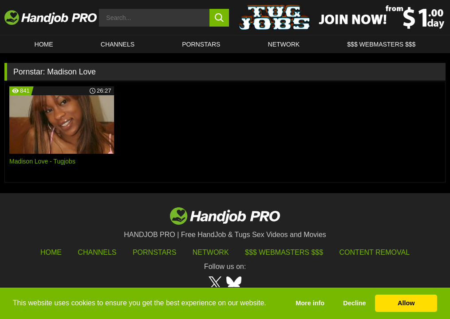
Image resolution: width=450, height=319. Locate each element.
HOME (44, 44)
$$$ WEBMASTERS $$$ (381, 44)
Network (284, 44)
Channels (97, 252)
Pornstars (201, 44)
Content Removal (374, 252)
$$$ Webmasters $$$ (284, 252)
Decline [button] (354, 303)
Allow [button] (406, 303)
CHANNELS (117, 44)
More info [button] (310, 303)
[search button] (219, 18)
